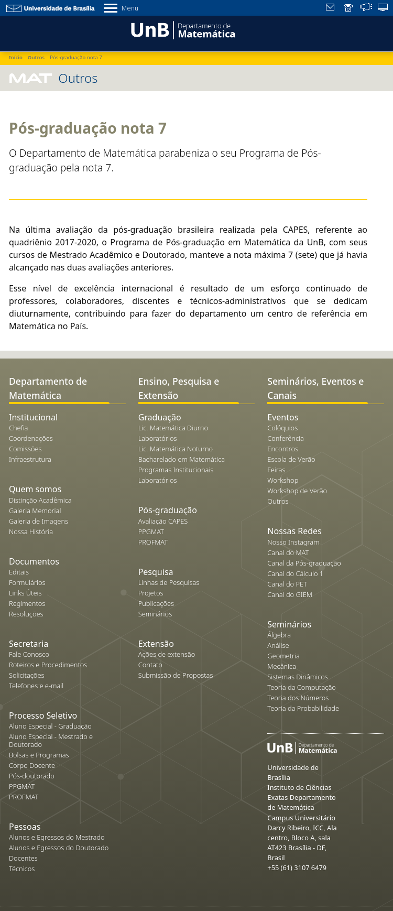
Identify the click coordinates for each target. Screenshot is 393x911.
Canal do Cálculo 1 (295, 573)
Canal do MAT (288, 552)
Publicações (156, 603)
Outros (277, 501)
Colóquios (282, 427)
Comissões (25, 448)
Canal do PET (287, 584)
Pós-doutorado (31, 775)
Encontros (282, 448)
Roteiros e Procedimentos (48, 664)
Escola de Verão (291, 459)
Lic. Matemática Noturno (175, 448)
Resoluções (26, 614)
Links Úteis (25, 593)
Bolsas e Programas (39, 755)
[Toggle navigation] (12, 32)
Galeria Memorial (35, 510)
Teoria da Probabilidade (303, 708)
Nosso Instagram (293, 542)
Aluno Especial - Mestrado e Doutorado (51, 740)
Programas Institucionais (176, 469)
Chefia (18, 427)
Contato (150, 664)
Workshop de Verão (297, 490)
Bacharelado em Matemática (181, 459)
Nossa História (31, 531)
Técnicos (22, 868)
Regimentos (27, 603)
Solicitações (26, 675)
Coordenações (31, 438)
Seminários (155, 614)
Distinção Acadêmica (40, 500)
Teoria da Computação (301, 687)
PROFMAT (23, 796)
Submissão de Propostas (175, 675)
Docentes (23, 858)
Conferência (285, 438)
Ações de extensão (166, 654)
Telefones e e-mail (36, 685)
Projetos (150, 593)
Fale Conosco (29, 654)
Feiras (276, 469)
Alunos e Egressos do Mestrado (57, 837)
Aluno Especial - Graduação (50, 726)
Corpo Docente (32, 765)
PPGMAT (22, 786)
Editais (19, 572)
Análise (278, 645)
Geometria (283, 655)
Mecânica (281, 666)
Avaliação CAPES (163, 521)
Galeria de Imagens (38, 521)
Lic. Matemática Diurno (173, 427)
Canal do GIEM (289, 594)
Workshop (282, 480)
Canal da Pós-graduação (304, 563)
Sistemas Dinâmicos (297, 676)
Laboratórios (157, 438)
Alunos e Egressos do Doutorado (58, 847)
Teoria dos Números (298, 697)
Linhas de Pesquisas (169, 582)
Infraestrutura (30, 459)
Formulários (27, 582)
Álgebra (279, 634)
